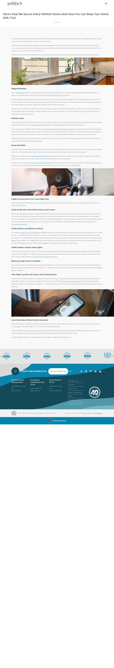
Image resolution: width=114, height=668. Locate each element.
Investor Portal (72, 388)
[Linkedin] (100, 371)
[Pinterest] (91, 371)
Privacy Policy (71, 400)
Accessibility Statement (74, 404)
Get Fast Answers (57, 421)
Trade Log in (71, 385)
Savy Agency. (98, 413)
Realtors (70, 396)
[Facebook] (81, 371)
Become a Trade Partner (75, 392)
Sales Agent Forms (73, 381)
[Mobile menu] (106, 4)
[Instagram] (86, 371)
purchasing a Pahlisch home (34, 331)
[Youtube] (95, 371)
